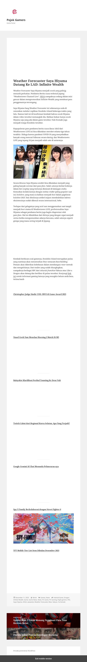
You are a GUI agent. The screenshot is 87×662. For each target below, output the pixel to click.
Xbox (50, 602)
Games (42, 598)
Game (26, 600)
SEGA (42, 96)
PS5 (69, 600)
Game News (33, 600)
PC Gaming (53, 600)
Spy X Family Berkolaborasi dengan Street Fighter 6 (37, 509)
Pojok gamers (62, 600)
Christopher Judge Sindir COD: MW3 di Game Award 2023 (39, 294)
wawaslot (30, 602)
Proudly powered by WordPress (24, 651)
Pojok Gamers (16, 20)
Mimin (35, 598)
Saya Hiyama (17, 602)
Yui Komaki (61, 602)
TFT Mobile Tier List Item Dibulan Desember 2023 (36, 550)
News (48, 598)
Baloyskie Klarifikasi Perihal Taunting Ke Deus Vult (37, 380)
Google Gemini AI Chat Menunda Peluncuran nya (36, 466)
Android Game (58, 598)
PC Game (45, 600)
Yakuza (54, 602)
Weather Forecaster (41, 602)
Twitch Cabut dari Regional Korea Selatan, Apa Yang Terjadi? (41, 423)
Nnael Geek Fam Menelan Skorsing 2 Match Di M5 (36, 337)
